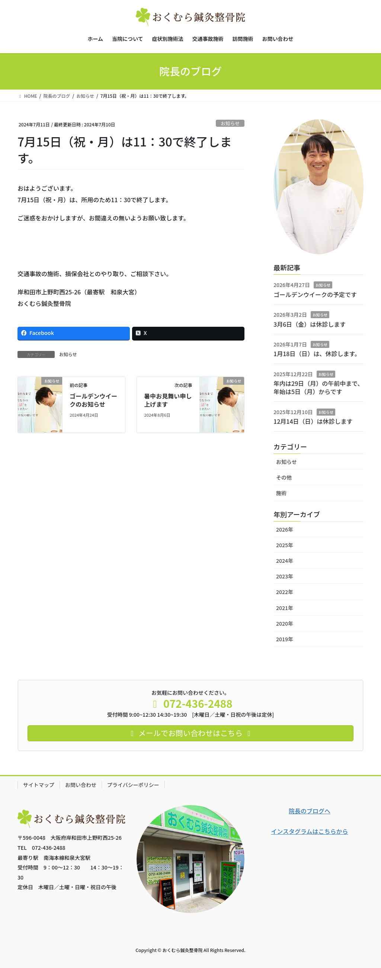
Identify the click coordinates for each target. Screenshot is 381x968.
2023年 (284, 576)
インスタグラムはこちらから (309, 831)
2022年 (284, 592)
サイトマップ (38, 784)
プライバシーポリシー (133, 784)
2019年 (284, 639)
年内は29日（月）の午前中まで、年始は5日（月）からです (318, 387)
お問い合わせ (80, 784)
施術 (281, 493)
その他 (284, 477)
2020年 (284, 623)
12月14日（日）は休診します (312, 421)
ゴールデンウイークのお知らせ (93, 400)
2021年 (284, 608)
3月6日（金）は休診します (309, 324)
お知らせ (230, 123)
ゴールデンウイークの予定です (315, 294)
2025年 (284, 545)
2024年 (284, 560)
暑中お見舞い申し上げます (168, 400)
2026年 (284, 529)
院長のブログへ (309, 810)
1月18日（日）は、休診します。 (317, 353)
